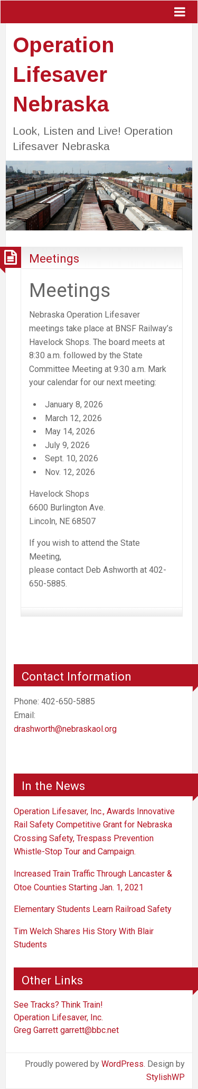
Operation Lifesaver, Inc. (58, 1017)
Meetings (54, 258)
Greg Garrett (36, 1030)
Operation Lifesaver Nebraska (63, 74)
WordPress (122, 1064)
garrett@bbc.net (89, 1030)
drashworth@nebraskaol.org (65, 729)
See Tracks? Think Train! (58, 1005)
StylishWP (165, 1077)
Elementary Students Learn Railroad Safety (93, 909)
